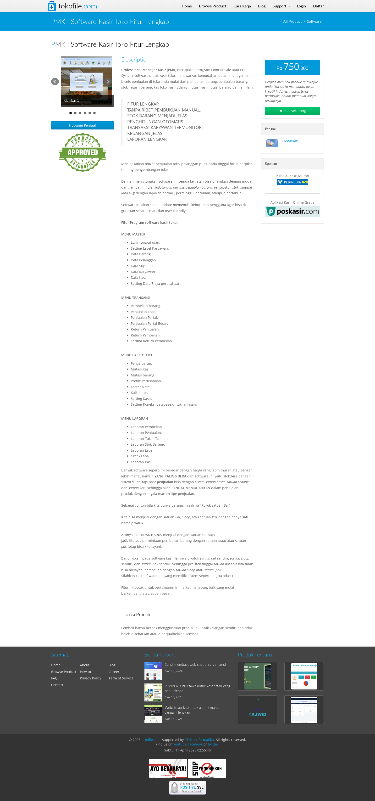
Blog (112, 665)
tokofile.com (150, 739)
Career (114, 671)
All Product (292, 21)
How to (85, 671)
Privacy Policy (90, 678)
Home (56, 665)
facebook (195, 744)
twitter (213, 744)
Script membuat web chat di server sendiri (196, 664)
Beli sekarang (292, 110)
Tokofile (77, 6)
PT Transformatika (199, 739)
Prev (55, 81)
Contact (57, 685)
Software (314, 21)
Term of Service (121, 678)
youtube (180, 744)
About (84, 665)
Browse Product (63, 671)
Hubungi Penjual (82, 125)
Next (108, 81)
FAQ (54, 678)
